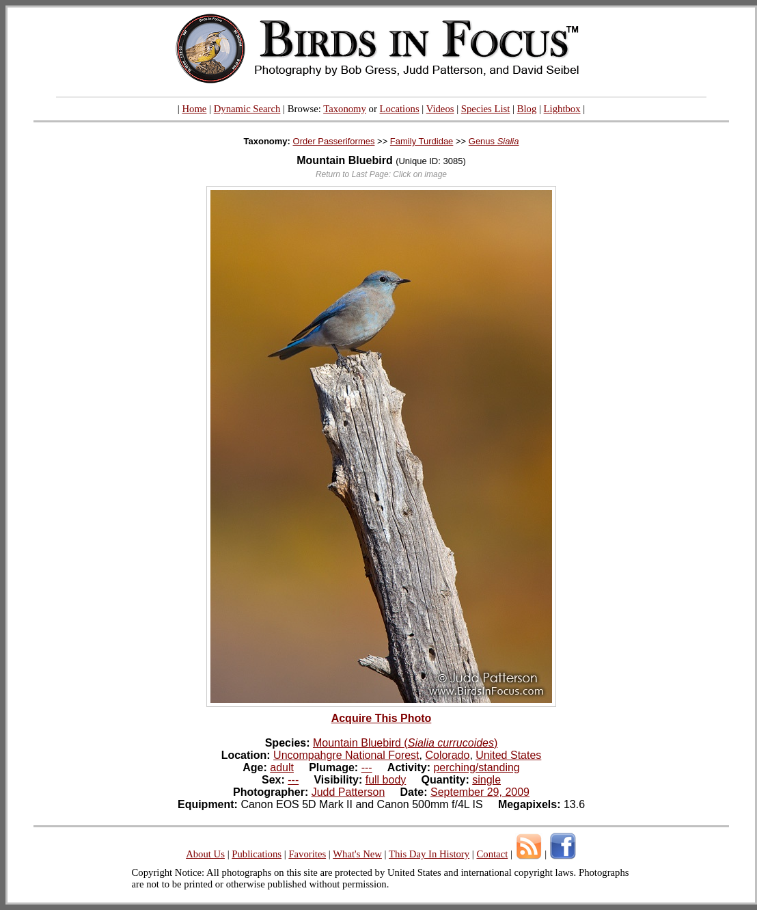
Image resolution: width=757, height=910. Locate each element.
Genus (494, 141)
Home (194, 108)
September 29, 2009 (479, 792)
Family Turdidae (421, 141)
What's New (357, 853)
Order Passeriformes (334, 141)
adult (282, 767)
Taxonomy (344, 108)
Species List (485, 108)
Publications (256, 853)
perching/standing (476, 767)
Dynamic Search (247, 108)
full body (386, 780)
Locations (399, 108)
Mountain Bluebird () (405, 743)
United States (508, 755)
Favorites (307, 853)
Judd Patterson (348, 792)
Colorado (447, 755)
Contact (492, 853)
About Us (205, 853)
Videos (440, 108)
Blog (527, 108)
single (486, 780)
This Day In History (429, 853)
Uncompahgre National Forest (346, 755)
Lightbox (562, 108)
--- (366, 767)
